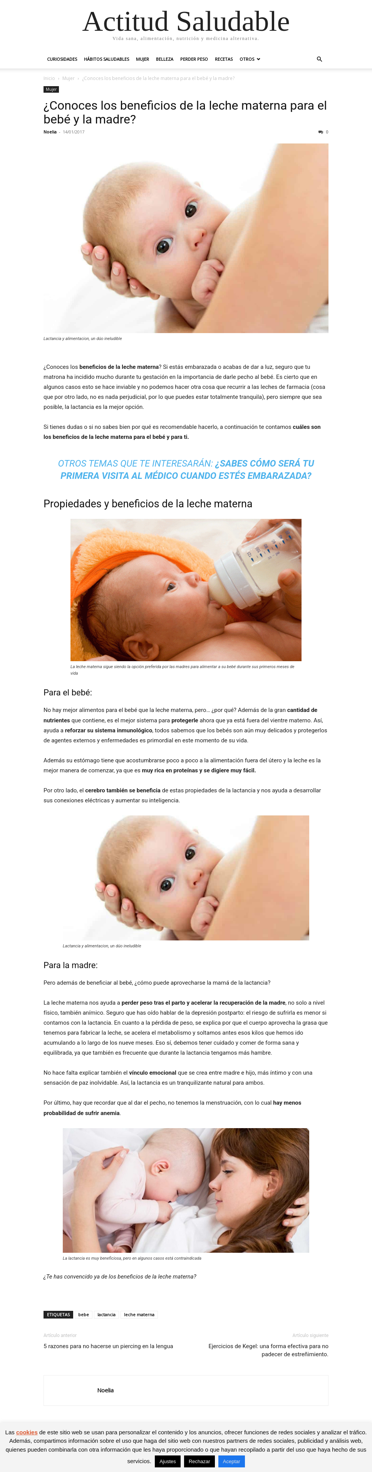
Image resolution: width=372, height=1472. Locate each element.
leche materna (139, 1314)
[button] (319, 59)
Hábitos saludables (106, 59)
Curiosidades (62, 59)
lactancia (106, 1314)
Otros (247, 59)
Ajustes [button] (167, 1461)
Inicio (49, 78)
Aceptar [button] (231, 1461)
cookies (27, 1432)
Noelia (50, 132)
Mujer (142, 59)
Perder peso (194, 59)
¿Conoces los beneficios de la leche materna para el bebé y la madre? (185, 112)
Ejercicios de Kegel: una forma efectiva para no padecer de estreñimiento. (268, 1350)
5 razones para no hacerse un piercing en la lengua (108, 1346)
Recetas (224, 59)
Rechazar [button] (199, 1461)
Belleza (164, 59)
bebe (83, 1314)
